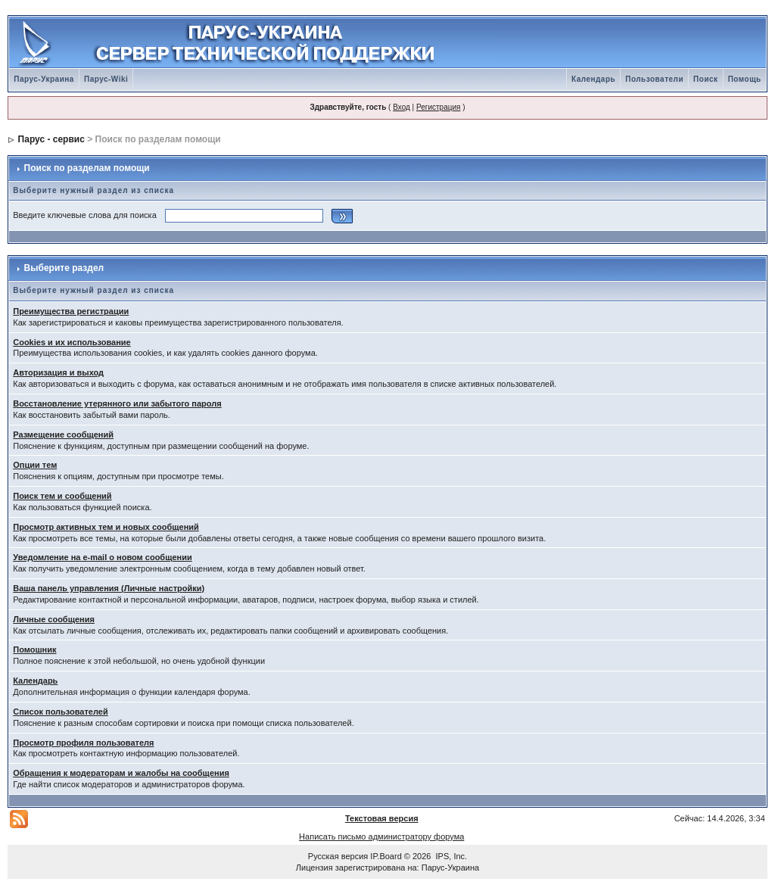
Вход (401, 107)
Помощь (744, 79)
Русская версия (338, 856)
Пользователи (654, 79)
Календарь (593, 79)
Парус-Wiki (106, 79)
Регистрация (438, 107)
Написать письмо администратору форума (381, 836)
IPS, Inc (450, 856)
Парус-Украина (44, 79)
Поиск (705, 79)
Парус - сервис (51, 139)
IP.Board (385, 856)
